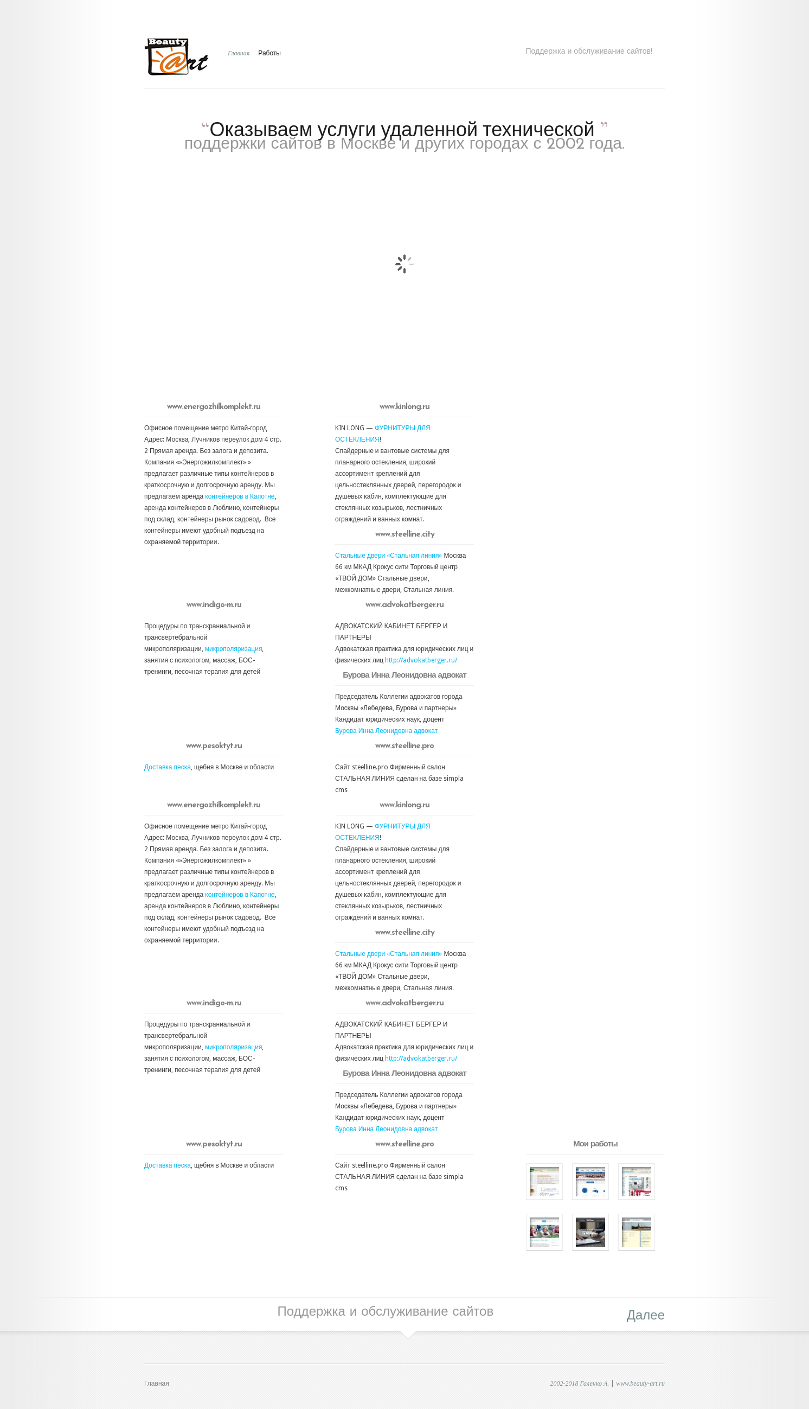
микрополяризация (233, 649)
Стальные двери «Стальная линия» (389, 555)
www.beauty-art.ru (640, 1383)
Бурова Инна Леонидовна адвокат (386, 731)
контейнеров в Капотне (239, 496)
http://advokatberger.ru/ (421, 660)
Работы (269, 53)
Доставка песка (167, 767)
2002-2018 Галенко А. (579, 1383)
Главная (238, 53)
